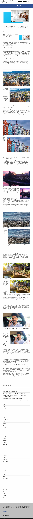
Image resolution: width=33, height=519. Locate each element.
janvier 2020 (5, 487)
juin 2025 (4, 410)
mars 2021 (4, 472)
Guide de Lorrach (7, 135)
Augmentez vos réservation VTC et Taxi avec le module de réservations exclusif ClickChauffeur (16, 24)
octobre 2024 (5, 417)
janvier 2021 (5, 474)
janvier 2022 (5, 457)
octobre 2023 (5, 429)
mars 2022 (4, 453)
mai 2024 (4, 423)
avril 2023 (4, 436)
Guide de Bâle (6, 227)
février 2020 (5, 485)
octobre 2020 (5, 480)
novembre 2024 (5, 415)
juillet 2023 (4, 432)
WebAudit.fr (28, 518)
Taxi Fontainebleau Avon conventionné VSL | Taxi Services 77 (16, 329)
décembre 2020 (5, 476)
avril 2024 (4, 425)
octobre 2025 (5, 406)
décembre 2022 (5, 444)
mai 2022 (4, 449)
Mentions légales (9, 518)
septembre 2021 (5, 465)
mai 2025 (4, 412)
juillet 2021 (4, 468)
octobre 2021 (5, 463)
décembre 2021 (5, 459)
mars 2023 (4, 438)
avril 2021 (4, 470)
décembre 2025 (5, 404)
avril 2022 (4, 451)
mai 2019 (4, 499)
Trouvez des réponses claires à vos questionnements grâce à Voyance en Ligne (16, 400)
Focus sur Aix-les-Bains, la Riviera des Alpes (10, 391)
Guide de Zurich (6, 86)
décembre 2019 (5, 489)
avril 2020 (4, 482)
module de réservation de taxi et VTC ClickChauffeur (11, 27)
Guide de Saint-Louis (7, 278)
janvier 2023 (5, 442)
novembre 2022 (5, 446)
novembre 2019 (5, 491)
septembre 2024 (5, 419)
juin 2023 (4, 434)
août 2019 (4, 497)
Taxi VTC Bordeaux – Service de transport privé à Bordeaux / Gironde (14, 393)
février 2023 (5, 440)
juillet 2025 (4, 408)
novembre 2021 (5, 461)
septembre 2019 (5, 495)
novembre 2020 (5, 478)
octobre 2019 (5, 493)
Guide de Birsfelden (7, 186)
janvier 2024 (5, 427)
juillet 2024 (4, 421)
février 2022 (5, 455)
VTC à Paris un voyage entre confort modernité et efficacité (12, 398)
